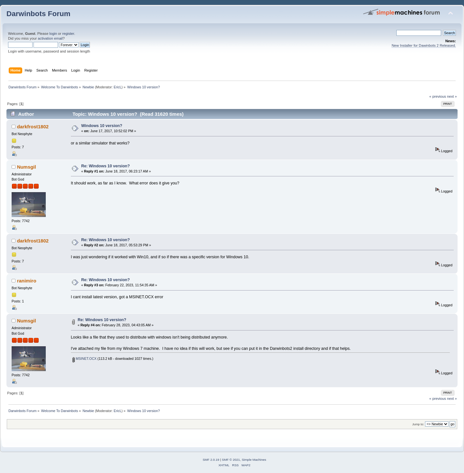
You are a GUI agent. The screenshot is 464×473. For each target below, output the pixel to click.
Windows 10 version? (101, 125)
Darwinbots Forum (38, 14)
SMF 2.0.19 (211, 459)
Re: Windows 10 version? (105, 166)
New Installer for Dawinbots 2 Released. (424, 45)
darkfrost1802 (33, 126)
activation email (50, 38)
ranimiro (26, 280)
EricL (117, 87)
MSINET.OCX (84, 358)
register (68, 33)
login (53, 33)
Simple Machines (254, 459)
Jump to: (418, 424)
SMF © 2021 (231, 459)
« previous (437, 96)
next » (452, 96)
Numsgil (26, 167)
